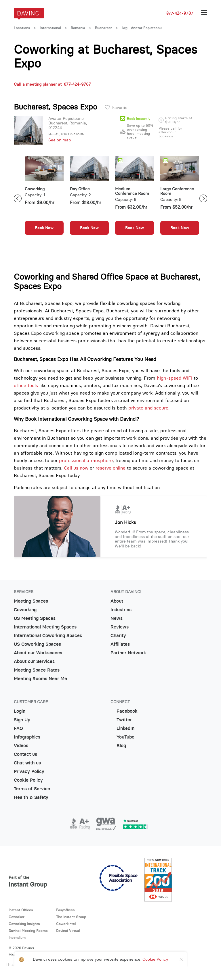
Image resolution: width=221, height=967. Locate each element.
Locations (22, 28)
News (116, 618)
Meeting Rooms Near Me (40, 678)
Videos (21, 745)
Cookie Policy (28, 780)
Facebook (124, 711)
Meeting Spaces (31, 601)
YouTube (122, 737)
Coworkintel (66, 924)
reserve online (110, 468)
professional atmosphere (86, 460)
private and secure (148, 408)
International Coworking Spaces (48, 635)
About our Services (34, 661)
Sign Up (22, 719)
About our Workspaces (38, 652)
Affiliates (120, 644)
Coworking (25, 609)
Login (19, 711)
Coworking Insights (24, 924)
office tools (26, 385)
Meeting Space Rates (37, 670)
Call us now (76, 468)
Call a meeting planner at (52, 84)
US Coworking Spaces (37, 644)
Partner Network (128, 652)
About (116, 601)
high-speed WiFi (174, 378)
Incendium (17, 937)
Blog (118, 745)
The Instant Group (71, 917)
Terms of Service (32, 788)
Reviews (119, 627)
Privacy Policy (29, 771)
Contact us (25, 754)
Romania (78, 28)
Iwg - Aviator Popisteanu (142, 28)
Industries (121, 609)
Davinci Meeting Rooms (28, 930)
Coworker (16, 917)
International (50, 28)
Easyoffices (65, 910)
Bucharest (103, 28)
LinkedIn (122, 728)
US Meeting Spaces (35, 618)
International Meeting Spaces (45, 627)
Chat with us (27, 763)
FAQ (18, 728)
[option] (44, 198)
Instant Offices (21, 910)
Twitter (121, 719)
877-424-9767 (179, 13)
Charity (118, 635)
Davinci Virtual (68, 930)
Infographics (27, 737)
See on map (59, 140)
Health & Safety (31, 797)
